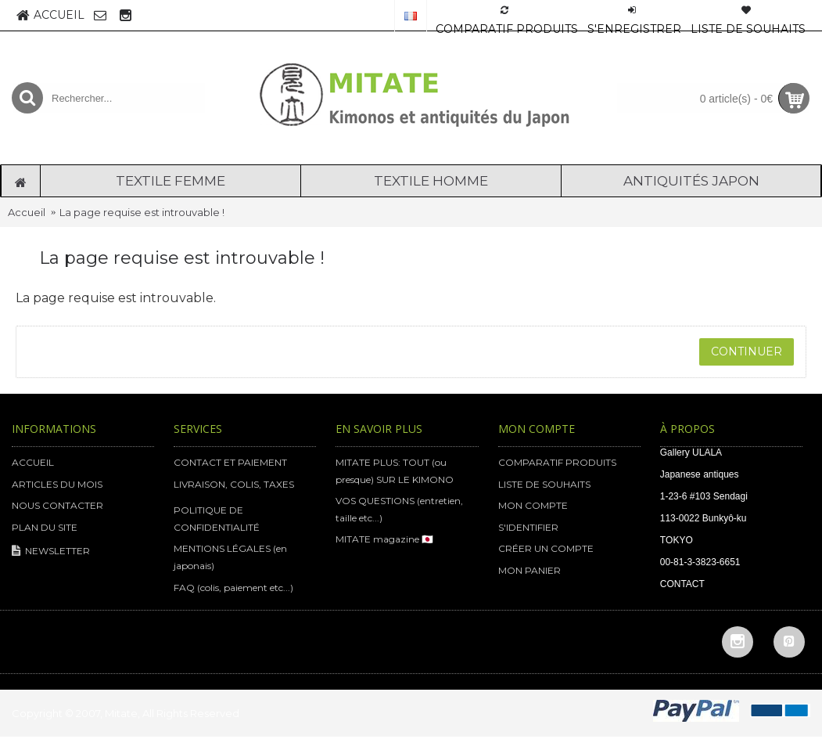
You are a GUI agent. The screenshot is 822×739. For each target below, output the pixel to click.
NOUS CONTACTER (57, 505)
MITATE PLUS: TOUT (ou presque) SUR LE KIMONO (395, 470)
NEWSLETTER (51, 551)
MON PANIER (529, 570)
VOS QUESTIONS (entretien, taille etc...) (399, 509)
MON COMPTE (533, 505)
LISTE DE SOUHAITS (544, 484)
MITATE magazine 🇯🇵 (384, 539)
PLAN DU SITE (44, 527)
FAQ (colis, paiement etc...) (233, 587)
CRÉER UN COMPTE (546, 548)
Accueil (26, 212)
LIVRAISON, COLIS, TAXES (234, 484)
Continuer (746, 351)
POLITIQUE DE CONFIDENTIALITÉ (217, 518)
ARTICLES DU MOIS (57, 484)
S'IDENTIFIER (528, 527)
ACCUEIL (33, 462)
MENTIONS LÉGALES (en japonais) (230, 557)
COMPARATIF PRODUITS (557, 462)
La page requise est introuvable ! (141, 212)
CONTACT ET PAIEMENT (230, 462)
